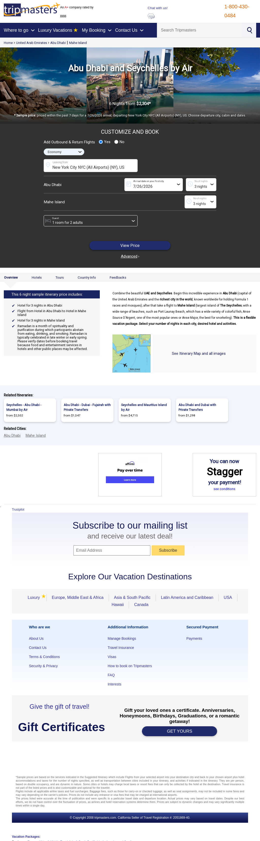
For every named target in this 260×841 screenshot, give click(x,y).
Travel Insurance (121, 648)
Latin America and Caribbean (187, 597)
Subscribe (168, 550)
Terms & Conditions (44, 657)
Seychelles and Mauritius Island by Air (144, 407)
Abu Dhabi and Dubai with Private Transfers (197, 407)
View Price (130, 245)
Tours (59, 277)
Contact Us (37, 648)
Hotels (37, 277)
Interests (114, 684)
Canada (141, 604)
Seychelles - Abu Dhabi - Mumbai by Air (23, 407)
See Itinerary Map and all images (199, 353)
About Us (36, 638)
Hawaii (117, 604)
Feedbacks (118, 277)
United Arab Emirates (31, 43)
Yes (104, 142)
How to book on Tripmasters (130, 666)
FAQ (111, 675)
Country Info (87, 277)
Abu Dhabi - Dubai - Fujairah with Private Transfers (87, 407)
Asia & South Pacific (132, 597)
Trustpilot (18, 509)
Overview (11, 277)
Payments (194, 638)
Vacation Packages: (26, 836)
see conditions (224, 489)
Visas (112, 657)
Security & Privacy (43, 666)
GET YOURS (179, 731)
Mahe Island (78, 43)
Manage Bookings (122, 638)
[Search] (199, 30)
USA (228, 597)
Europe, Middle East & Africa (78, 597)
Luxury (34, 597)
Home (8, 43)
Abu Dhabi (58, 43)
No (119, 142)
